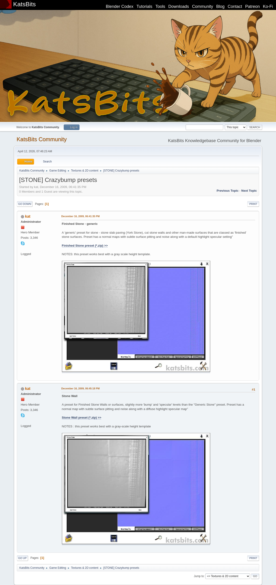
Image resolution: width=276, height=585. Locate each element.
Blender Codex (119, 6)
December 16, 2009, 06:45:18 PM (80, 388)
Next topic (249, 190)
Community (202, 6)
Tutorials (144, 6)
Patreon (252, 6)
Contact (235, 6)
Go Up (22, 558)
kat (27, 216)
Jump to (199, 576)
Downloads (178, 6)
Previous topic (228, 190)
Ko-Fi (268, 6)
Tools (160, 6)
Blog (220, 6)
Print (253, 204)
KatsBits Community (42, 139)
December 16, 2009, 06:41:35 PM (80, 216)
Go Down (24, 204)
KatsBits (24, 4)
